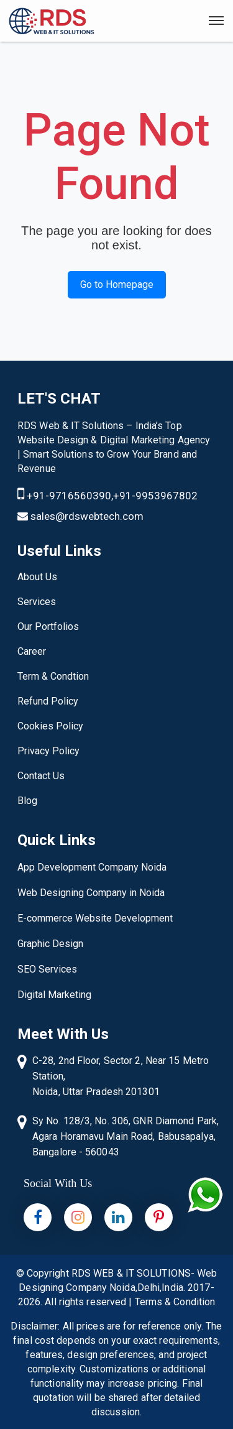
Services (36, 602)
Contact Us (41, 776)
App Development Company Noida (92, 867)
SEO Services (47, 969)
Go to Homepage (116, 284)
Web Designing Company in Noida (91, 893)
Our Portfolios (48, 626)
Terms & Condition (175, 1302)
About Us (37, 577)
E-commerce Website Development (95, 918)
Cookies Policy (50, 726)
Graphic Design (50, 944)
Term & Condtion (53, 676)
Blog (27, 801)
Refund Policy (47, 701)
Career (31, 651)
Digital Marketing (54, 995)
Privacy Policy (48, 751)
